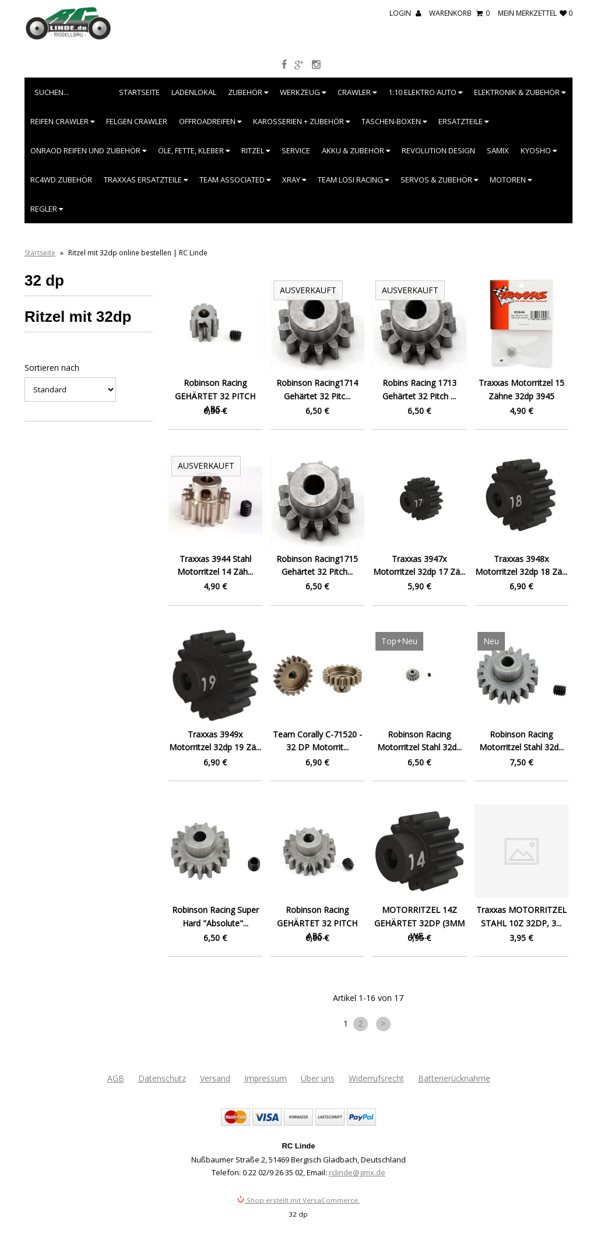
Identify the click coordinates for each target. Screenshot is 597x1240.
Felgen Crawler (136, 121)
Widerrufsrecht (376, 1078)
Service (296, 150)
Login (405, 13)
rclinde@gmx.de (357, 1172)
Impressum (265, 1078)
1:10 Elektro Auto (425, 92)
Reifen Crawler (62, 121)
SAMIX (498, 150)
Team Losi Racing (353, 179)
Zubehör (248, 92)
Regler (46, 208)
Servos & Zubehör (439, 179)
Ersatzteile (463, 121)
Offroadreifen (210, 121)
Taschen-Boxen (394, 121)
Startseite (139, 92)
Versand (215, 1078)
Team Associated (235, 179)
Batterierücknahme (454, 1078)
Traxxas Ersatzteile (146, 179)
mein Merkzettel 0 (535, 13)
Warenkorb (459, 13)
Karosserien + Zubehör (301, 121)
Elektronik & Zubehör (520, 92)
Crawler (357, 92)
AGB (115, 1078)
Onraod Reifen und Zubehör (88, 150)
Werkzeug (303, 92)
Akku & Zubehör (356, 150)
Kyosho (539, 150)
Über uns (318, 1078)
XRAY (294, 179)
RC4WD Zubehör (61, 179)
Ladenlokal (193, 92)
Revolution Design (438, 150)
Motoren (511, 179)
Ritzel (255, 150)
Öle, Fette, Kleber (194, 150)
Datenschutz (162, 1078)
